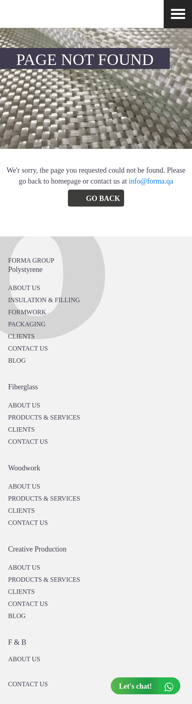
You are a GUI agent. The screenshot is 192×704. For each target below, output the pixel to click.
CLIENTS (21, 336)
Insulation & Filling (44, 300)
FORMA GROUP (31, 260)
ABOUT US (24, 659)
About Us (24, 405)
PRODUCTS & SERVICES (44, 417)
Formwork (27, 312)
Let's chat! (149, 685)
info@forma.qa (151, 181)
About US (24, 287)
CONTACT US (28, 348)
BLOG (17, 360)
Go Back (103, 198)
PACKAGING (27, 324)
